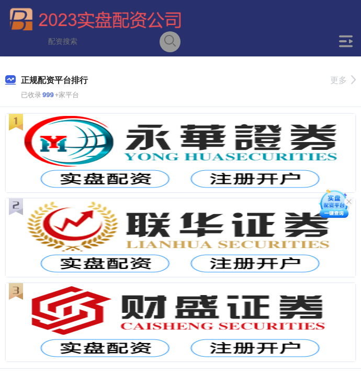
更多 (343, 80)
